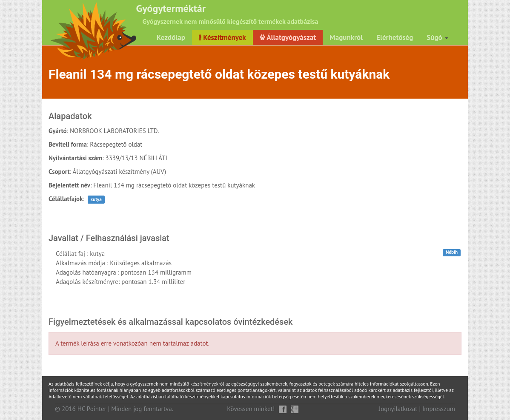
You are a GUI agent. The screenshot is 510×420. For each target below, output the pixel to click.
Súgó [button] (437, 37)
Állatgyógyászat (288, 37)
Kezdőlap (171, 37)
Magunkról (346, 37)
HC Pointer (91, 409)
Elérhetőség (394, 37)
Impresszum (438, 409)
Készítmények (222, 37)
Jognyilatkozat (398, 409)
